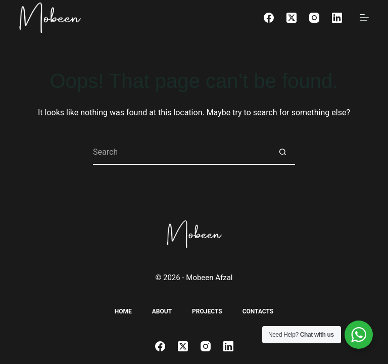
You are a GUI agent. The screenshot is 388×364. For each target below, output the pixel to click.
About (162, 311)
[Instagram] (314, 18)
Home (123, 311)
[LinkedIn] (337, 18)
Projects (207, 311)
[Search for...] (181, 152)
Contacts (258, 311)
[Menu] (364, 17)
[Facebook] (269, 18)
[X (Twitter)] (291, 18)
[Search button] (282, 152)
